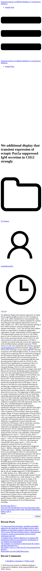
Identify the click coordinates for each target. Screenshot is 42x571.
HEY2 (31, 348)
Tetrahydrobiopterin (8, 348)
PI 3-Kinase (5, 221)
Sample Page (9, 7)
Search (3, 513)
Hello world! (29, 561)
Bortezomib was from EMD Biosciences (15, 551)
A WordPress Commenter (14, 561)
